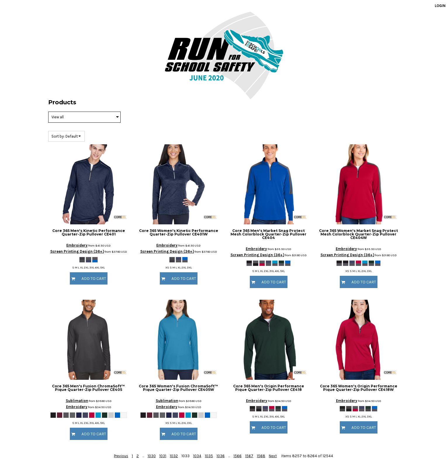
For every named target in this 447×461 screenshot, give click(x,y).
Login (440, 6)
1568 (261, 456)
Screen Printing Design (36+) (77, 251)
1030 (152, 456)
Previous (121, 456)
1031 (162, 456)
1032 (174, 456)
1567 (249, 456)
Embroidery (77, 245)
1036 (220, 456)
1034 (197, 456)
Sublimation (77, 400)
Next (273, 456)
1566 (237, 456)
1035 (209, 456)
